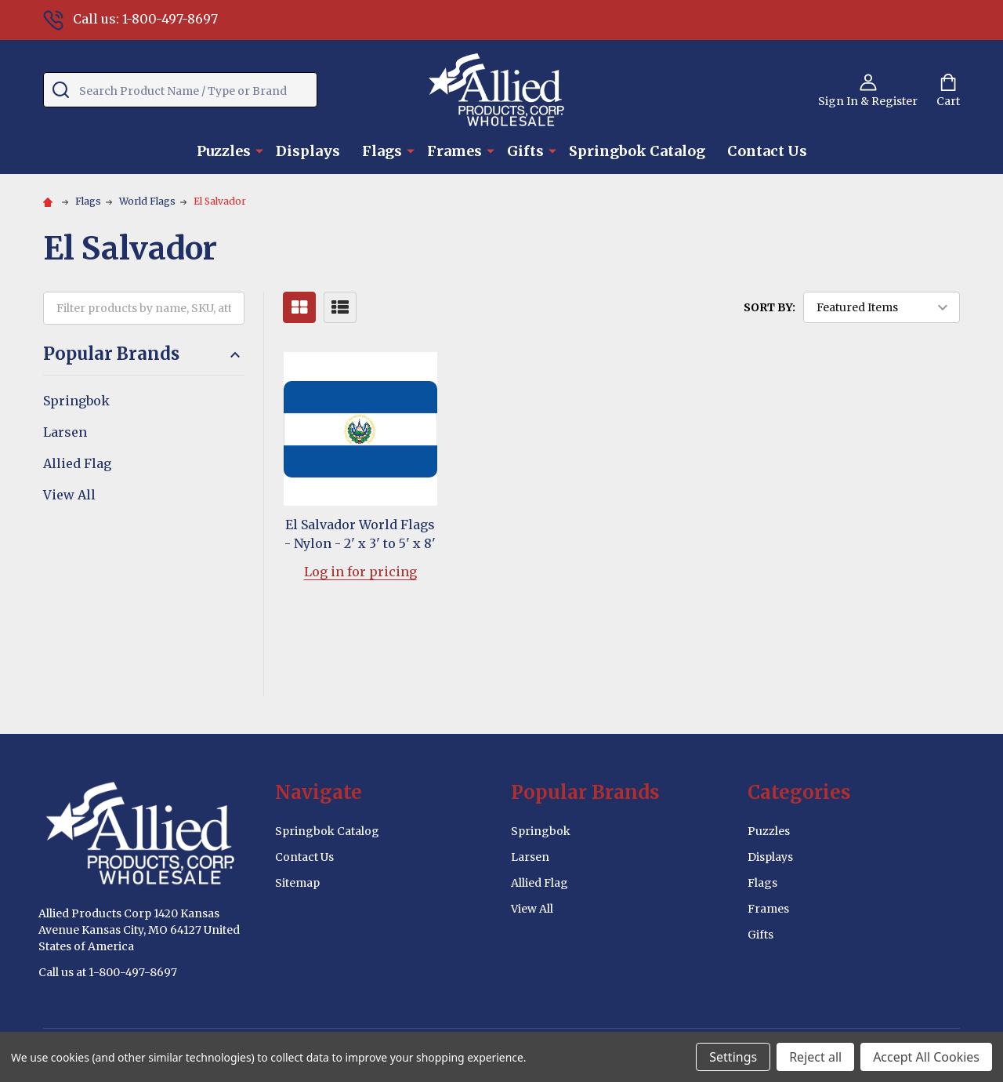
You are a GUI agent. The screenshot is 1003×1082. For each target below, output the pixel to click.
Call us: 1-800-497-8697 (130, 19)
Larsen (65, 432)
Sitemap (297, 883)
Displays (308, 151)
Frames (454, 151)
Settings (733, 1057)
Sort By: (769, 307)
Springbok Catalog (637, 151)
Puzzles (224, 151)
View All (69, 495)
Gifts (525, 151)
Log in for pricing (360, 571)
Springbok (76, 400)
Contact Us (767, 151)
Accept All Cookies (926, 1057)
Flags (382, 151)
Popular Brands (143, 354)
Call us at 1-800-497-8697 (107, 972)
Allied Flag (77, 463)
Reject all (815, 1057)
